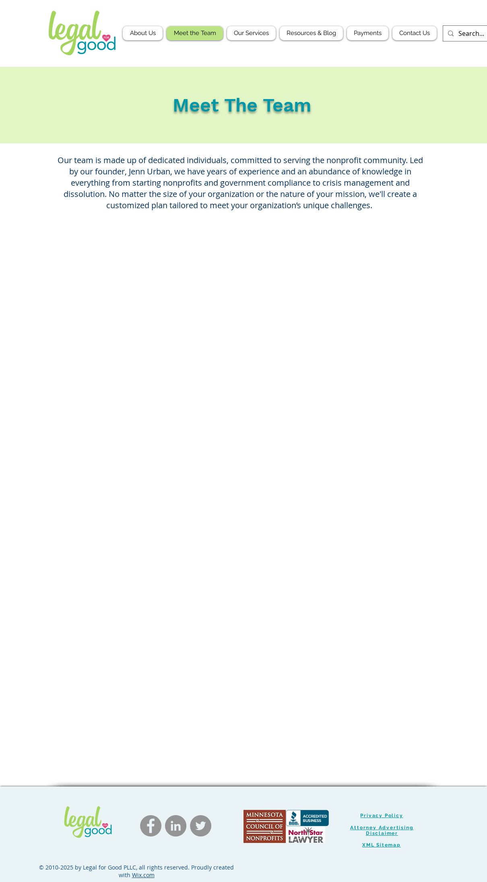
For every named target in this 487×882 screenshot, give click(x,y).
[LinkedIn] (175, 825)
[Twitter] (200, 825)
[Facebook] (150, 825)
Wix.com (143, 875)
